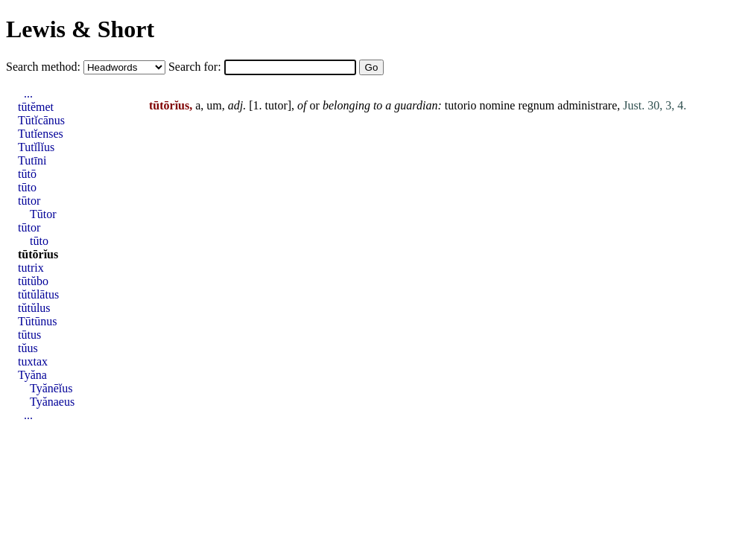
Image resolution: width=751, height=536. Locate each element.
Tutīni (32, 160)
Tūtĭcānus (41, 120)
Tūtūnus (37, 321)
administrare (587, 105)
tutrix (31, 267)
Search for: (196, 66)
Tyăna (32, 374)
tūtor (29, 200)
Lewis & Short (80, 29)
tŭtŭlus (34, 308)
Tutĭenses (40, 133)
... (28, 93)
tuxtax (33, 361)
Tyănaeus (52, 401)
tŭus (28, 348)
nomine (497, 105)
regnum (536, 105)
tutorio (461, 105)
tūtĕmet (36, 106)
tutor (276, 105)
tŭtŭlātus (38, 294)
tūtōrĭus (38, 254)
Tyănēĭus (51, 388)
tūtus (29, 334)
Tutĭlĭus (36, 147)
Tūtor (43, 214)
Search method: (44, 66)
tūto (27, 187)
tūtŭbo (33, 281)
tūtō (27, 174)
